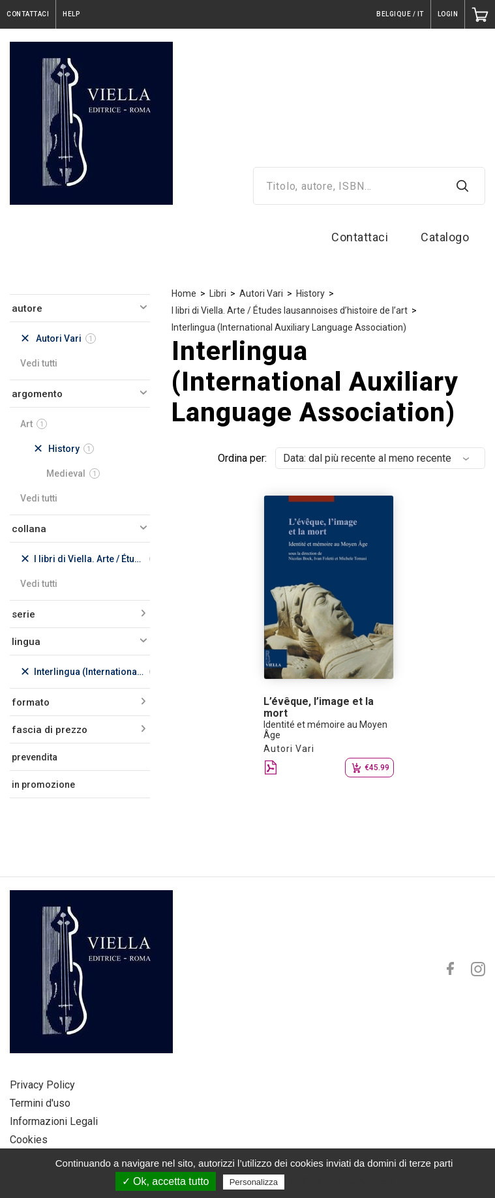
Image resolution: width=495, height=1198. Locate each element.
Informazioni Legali (54, 1121)
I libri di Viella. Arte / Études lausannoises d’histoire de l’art (290, 310)
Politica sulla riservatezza (342, 1181)
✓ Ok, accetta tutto (165, 1181)
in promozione (43, 784)
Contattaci (359, 237)
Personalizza (254, 1182)
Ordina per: (242, 458)
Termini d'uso (40, 1103)
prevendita (34, 757)
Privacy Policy (42, 1085)
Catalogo (445, 237)
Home (184, 293)
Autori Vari (261, 293)
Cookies (29, 1139)
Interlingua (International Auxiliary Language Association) (289, 327)
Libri (217, 293)
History (310, 293)
